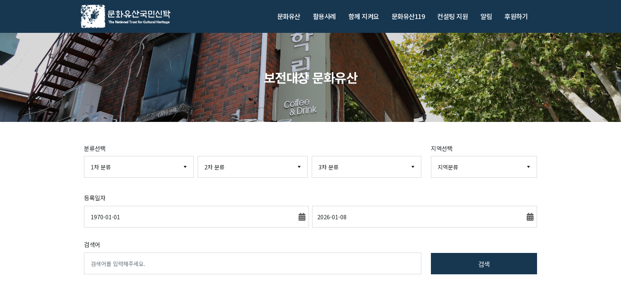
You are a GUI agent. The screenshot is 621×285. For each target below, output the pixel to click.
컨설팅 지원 (452, 16)
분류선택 (94, 148)
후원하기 (516, 16)
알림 (486, 16)
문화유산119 (408, 16)
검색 (484, 264)
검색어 (92, 244)
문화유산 (288, 16)
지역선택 (441, 148)
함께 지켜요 (364, 16)
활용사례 (324, 16)
